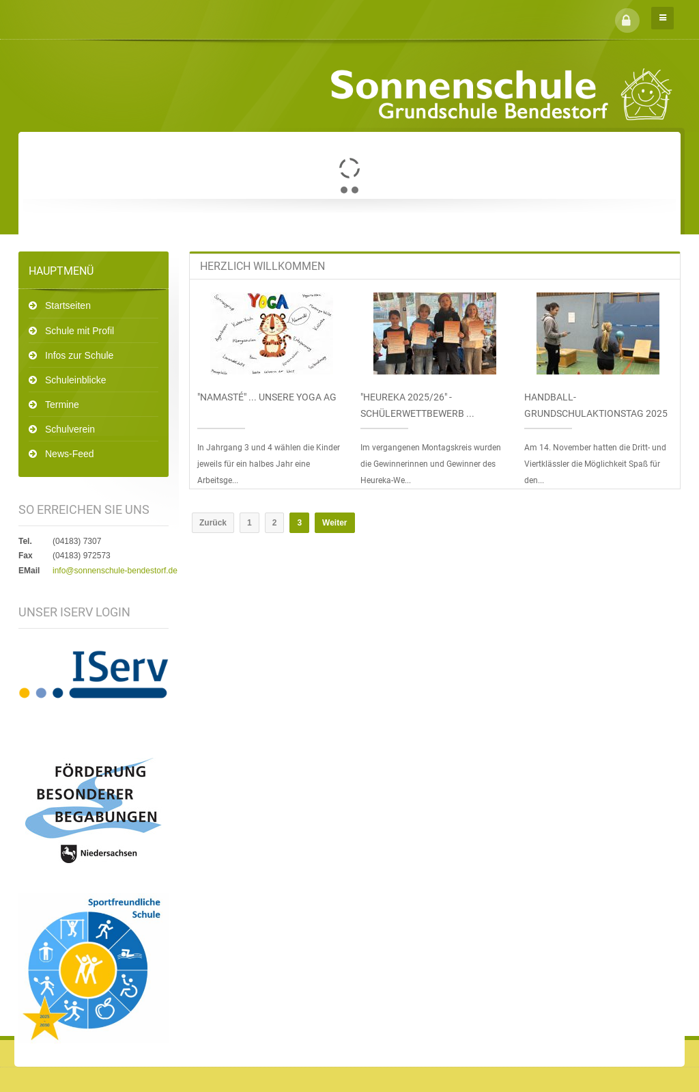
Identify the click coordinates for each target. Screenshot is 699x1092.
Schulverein (70, 429)
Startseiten (68, 305)
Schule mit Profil (79, 330)
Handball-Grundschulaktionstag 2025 (596, 405)
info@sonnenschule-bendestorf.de (115, 570)
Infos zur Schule (79, 355)
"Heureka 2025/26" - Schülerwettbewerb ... (417, 405)
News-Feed (69, 453)
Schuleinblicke (75, 379)
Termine (62, 404)
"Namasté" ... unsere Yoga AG (267, 397)
